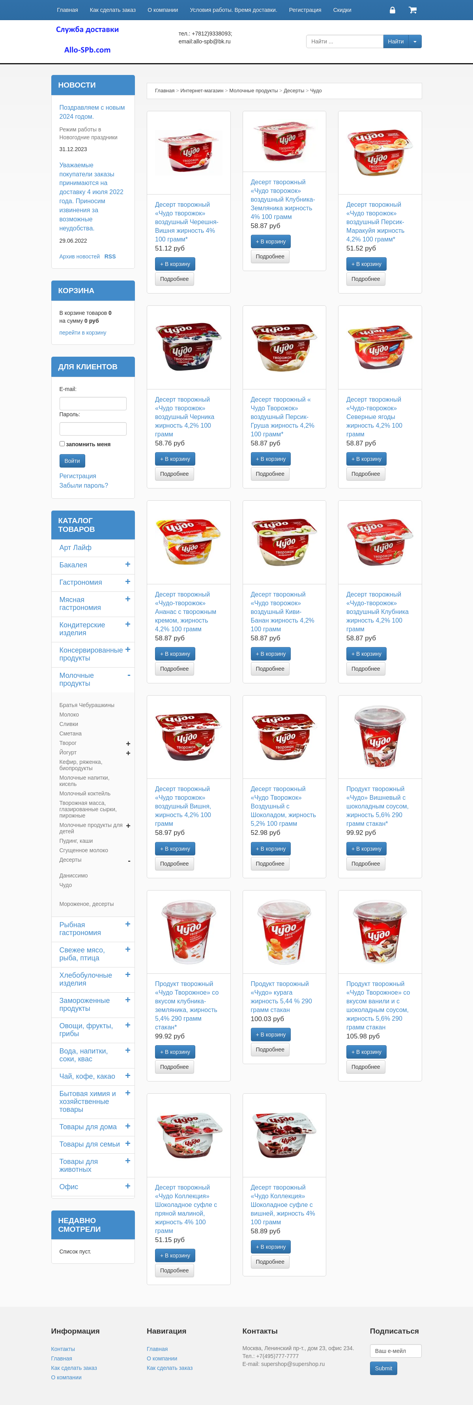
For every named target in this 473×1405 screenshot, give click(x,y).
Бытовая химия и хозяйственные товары (88, 1101)
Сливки (69, 724)
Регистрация (305, 10)
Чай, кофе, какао (88, 1076)
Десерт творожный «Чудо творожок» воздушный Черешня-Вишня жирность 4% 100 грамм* (187, 222)
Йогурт (68, 752)
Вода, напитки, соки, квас (84, 1055)
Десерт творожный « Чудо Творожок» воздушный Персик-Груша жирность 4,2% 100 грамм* (283, 417)
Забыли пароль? (84, 485)
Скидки (342, 10)
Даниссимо (74, 875)
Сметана (71, 733)
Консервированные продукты (91, 654)
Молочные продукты (77, 679)
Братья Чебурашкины (87, 705)
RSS (110, 256)
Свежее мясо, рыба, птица (82, 954)
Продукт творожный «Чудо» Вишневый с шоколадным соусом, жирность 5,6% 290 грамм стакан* (377, 806)
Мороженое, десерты (87, 904)
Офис (69, 1187)
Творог (68, 743)
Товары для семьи (90, 1144)
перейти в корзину (83, 332)
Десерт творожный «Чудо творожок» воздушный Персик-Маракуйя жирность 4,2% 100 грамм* (375, 222)
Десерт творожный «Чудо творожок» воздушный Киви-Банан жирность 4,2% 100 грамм (282, 611)
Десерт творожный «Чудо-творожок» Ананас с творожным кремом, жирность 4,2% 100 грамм (185, 611)
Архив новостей (80, 256)
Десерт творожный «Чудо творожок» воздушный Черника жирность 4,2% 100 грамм (184, 417)
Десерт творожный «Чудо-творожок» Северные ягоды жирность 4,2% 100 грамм (374, 417)
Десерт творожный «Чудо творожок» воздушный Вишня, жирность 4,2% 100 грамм (183, 806)
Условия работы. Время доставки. (233, 10)
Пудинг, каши (76, 841)
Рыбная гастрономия (80, 929)
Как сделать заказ (113, 10)
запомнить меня (88, 444)
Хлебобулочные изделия (86, 979)
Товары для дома (88, 1127)
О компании (163, 10)
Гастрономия (81, 582)
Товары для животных (79, 1165)
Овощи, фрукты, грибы (86, 1030)
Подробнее (174, 279)
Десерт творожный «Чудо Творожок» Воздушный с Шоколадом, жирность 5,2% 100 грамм (283, 806)
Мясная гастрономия (80, 604)
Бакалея (73, 565)
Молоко (69, 714)
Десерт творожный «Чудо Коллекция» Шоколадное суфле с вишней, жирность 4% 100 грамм (283, 1204)
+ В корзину (175, 264)
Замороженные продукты (85, 1004)
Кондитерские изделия (82, 629)
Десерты (71, 860)
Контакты (63, 1349)
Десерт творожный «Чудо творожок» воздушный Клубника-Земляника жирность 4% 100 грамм (283, 199)
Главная (67, 10)
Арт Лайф (76, 548)
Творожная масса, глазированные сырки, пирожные (88, 809)
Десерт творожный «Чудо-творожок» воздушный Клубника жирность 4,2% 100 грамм (377, 611)
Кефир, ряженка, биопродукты (81, 765)
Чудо (66, 885)
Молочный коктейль (85, 793)
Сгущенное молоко (84, 850)
